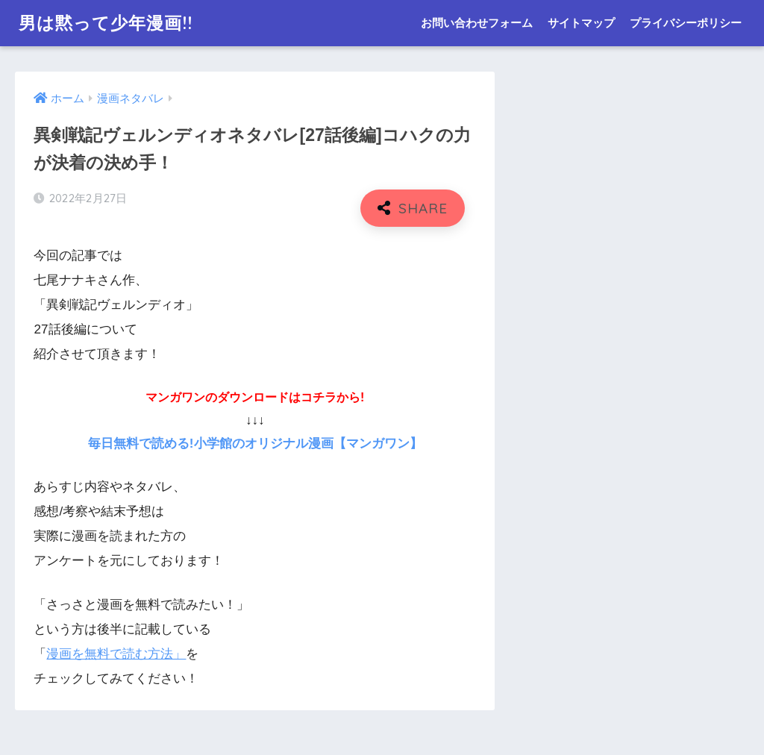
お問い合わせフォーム (477, 22)
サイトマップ (581, 22)
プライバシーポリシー (686, 22)
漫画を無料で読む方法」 (116, 654)
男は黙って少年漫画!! (105, 23)
